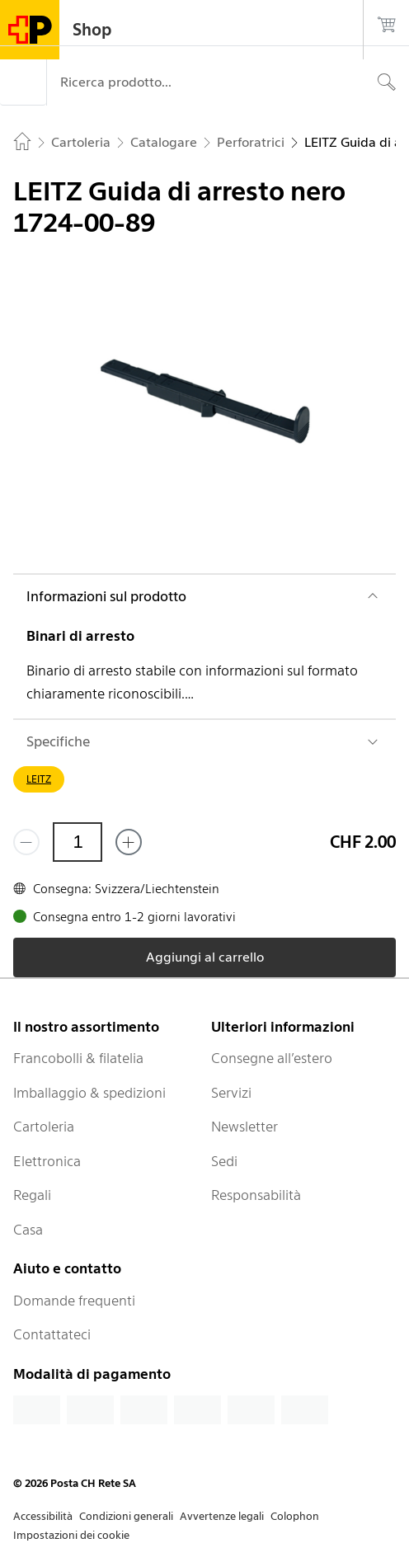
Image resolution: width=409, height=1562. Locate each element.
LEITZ (38, 779)
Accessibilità (43, 1516)
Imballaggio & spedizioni (89, 1092)
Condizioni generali (126, 1516)
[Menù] (23, 82)
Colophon (294, 1516)
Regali (32, 1195)
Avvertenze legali (222, 1516)
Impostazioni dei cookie (71, 1535)
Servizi (231, 1092)
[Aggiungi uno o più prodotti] (128, 842)
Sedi (224, 1161)
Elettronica (47, 1161)
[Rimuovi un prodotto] (26, 842)
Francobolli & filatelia (78, 1058)
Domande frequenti (74, 1300)
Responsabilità (256, 1195)
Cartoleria (43, 1126)
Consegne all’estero (271, 1058)
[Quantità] (77, 842)
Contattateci (52, 1334)
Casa (28, 1229)
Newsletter (244, 1126)
